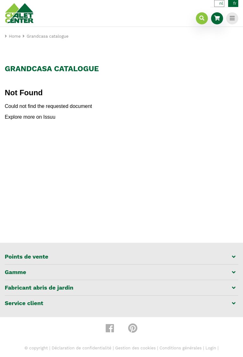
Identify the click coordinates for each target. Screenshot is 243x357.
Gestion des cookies (135, 348)
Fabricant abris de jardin (39, 288)
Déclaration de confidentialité (81, 348)
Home (15, 36)
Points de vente (26, 257)
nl (221, 3)
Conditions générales (180, 348)
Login (210, 348)
